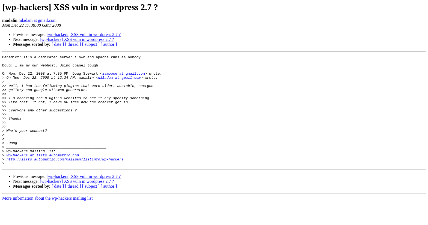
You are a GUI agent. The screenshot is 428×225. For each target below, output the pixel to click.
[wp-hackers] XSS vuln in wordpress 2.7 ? (84, 34)
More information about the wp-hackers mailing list (47, 220)
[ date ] (58, 44)
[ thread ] (73, 44)
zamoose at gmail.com (123, 77)
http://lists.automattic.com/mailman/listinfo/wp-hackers (65, 180)
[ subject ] (91, 44)
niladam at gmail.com (38, 20)
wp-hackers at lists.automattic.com (43, 175)
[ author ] (109, 44)
